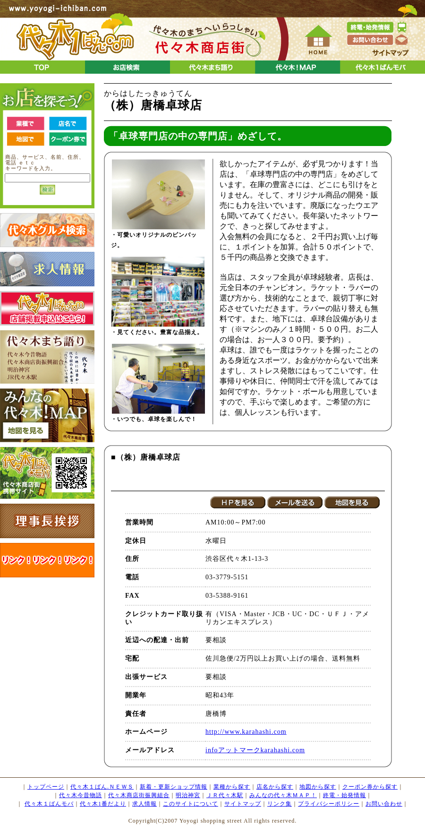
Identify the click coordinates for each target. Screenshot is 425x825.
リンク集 (279, 803)
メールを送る (295, 502)
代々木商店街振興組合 (139, 795)
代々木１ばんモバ (49, 803)
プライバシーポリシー (328, 803)
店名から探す (274, 786)
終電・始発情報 (344, 795)
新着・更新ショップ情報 (173, 786)
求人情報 (144, 803)
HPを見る (237, 502)
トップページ (45, 786)
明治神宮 (188, 795)
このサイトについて (190, 803)
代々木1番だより (103, 803)
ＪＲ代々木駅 (224, 795)
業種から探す (231, 786)
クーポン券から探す (370, 786)
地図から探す (317, 786)
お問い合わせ (384, 803)
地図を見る (352, 502)
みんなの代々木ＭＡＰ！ (283, 795)
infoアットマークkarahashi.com (255, 750)
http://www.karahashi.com (246, 731)
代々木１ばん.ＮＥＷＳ (102, 786)
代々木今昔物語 (80, 795)
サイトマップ (242, 803)
